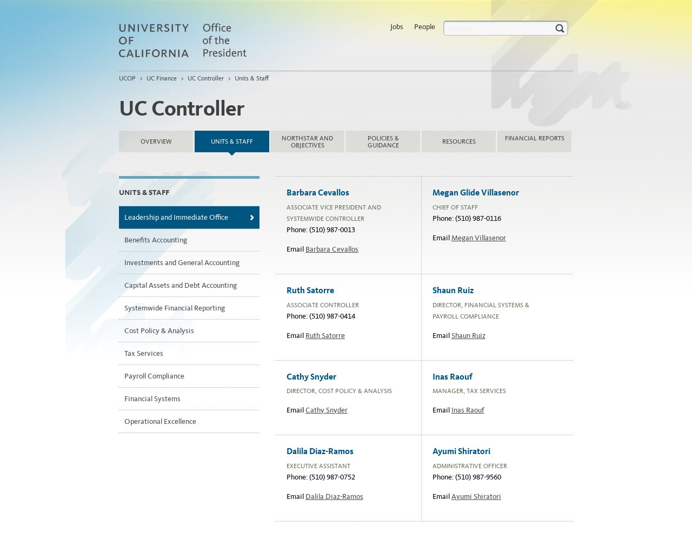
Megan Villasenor (478, 237)
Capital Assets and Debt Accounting (180, 285)
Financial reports (534, 138)
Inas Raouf (467, 410)
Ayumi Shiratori (476, 496)
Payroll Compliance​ (154, 376)
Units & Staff (252, 78)
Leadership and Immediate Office (176, 217)
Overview (156, 141)
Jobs (396, 26)
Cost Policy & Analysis (159, 330)
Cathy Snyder (326, 410)
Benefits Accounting (155, 240)
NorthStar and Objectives (307, 141)
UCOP (127, 78)
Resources (459, 141)
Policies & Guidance (383, 141)
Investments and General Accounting (181, 262)
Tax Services (143, 353)
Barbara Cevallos (331, 249)
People (424, 26)
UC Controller (206, 78)
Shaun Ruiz (468, 335)
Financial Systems (152, 398)
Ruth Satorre (325, 335)
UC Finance (162, 78)
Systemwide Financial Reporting (174, 308)
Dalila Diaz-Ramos (334, 496)
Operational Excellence (160, 421)
